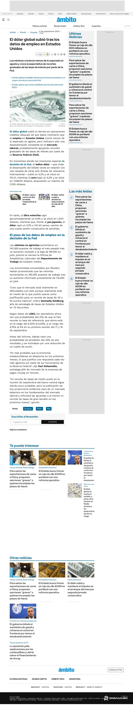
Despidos (20, 14)
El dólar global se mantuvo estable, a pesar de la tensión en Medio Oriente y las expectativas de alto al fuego (89, 502)
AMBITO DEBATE (89, 687)
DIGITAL (40, 687)
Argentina (96, 26)
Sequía (41, 14)
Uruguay (34, 32)
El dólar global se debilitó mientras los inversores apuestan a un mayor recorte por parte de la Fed (38, 78)
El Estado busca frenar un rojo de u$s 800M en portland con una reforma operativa (80, 134)
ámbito (13, 32)
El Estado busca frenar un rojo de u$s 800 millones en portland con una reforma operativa (80, 48)
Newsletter (127, 26)
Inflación (31, 14)
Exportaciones (86, 14)
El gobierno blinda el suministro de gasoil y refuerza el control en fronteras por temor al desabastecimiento (80, 91)
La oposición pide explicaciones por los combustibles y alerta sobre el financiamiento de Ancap (23, 652)
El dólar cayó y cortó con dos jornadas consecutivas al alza (29, 199)
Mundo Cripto (60, 26)
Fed (48, 408)
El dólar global (18, 131)
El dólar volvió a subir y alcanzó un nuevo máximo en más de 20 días (58, 201)
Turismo (51, 14)
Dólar (60, 14)
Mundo (23, 32)
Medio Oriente (72, 14)
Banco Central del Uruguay (119, 14)
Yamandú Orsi (100, 14)
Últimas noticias (39, 26)
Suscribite (52, 422)
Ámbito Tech (79, 26)
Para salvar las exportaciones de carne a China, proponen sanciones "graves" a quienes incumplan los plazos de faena (80, 69)
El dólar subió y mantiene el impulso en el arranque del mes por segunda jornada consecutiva (83, 263)
